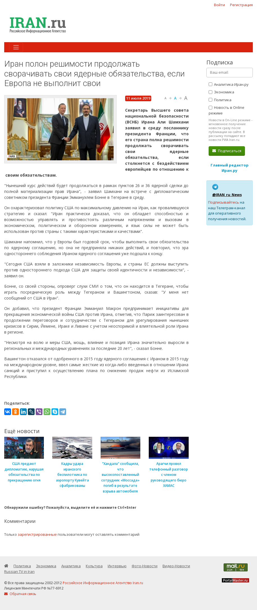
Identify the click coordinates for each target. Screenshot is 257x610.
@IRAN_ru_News (227, 194)
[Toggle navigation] (16, 47)
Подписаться (226, 150)
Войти (219, 4)
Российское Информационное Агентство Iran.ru (103, 582)
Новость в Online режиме (226, 110)
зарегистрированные (37, 534)
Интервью (117, 565)
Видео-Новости (176, 565)
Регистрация (241, 4)
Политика (220, 99)
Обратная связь (20, 593)
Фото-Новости (144, 565)
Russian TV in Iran (19, 571)
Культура (94, 565)
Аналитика (71, 565)
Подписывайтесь (223, 202)
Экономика (221, 91)
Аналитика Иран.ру (229, 84)
